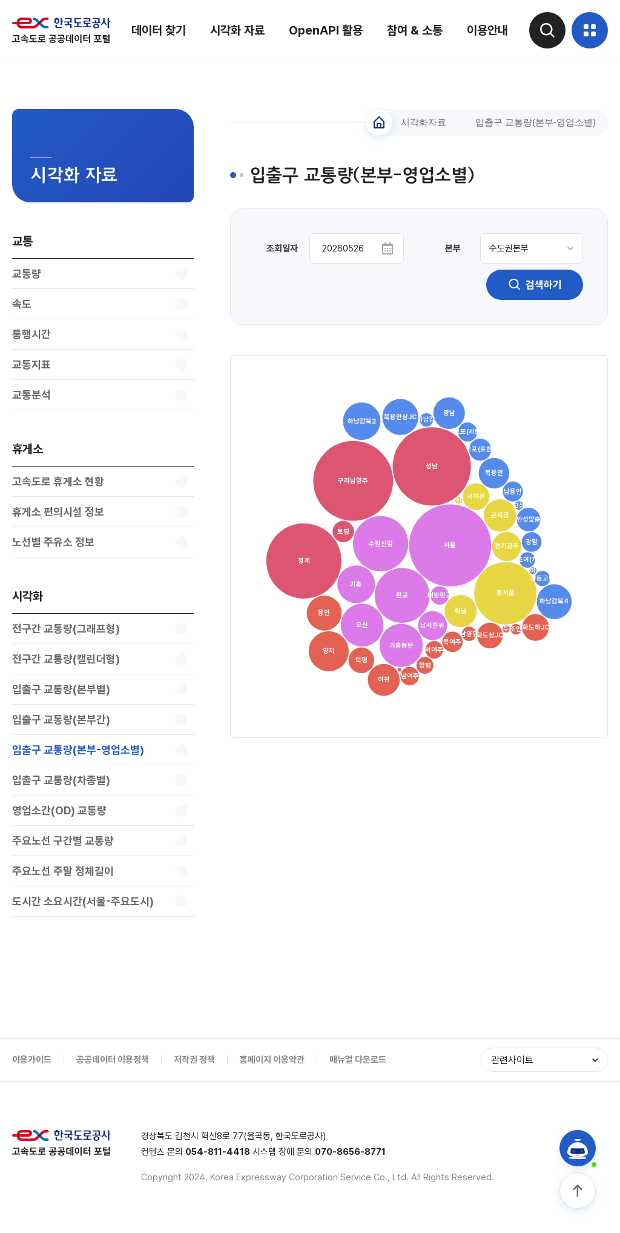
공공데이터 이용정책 (112, 1059)
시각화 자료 (237, 30)
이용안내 (487, 30)
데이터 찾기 (158, 30)
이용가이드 (31, 1059)
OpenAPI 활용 (326, 30)
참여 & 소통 (415, 30)
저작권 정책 (194, 1059)
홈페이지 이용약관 (272, 1059)
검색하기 (534, 285)
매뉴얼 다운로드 (357, 1059)
